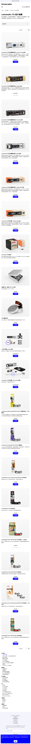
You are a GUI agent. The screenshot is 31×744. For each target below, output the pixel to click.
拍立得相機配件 (5, 680)
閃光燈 (3, 706)
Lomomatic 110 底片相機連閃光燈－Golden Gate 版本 (12, 187)
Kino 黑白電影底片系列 (6, 691)
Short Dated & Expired (6, 695)
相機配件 (3, 664)
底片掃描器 (4, 690)
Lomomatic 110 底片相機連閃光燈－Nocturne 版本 (12, 119)
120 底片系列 (4, 687)
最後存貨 (3, 699)
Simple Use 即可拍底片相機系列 (8, 662)
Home (2, 10)
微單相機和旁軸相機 (5, 671)
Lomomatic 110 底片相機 (6, 665)
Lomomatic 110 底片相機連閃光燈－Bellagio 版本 (11, 86)
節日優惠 (3, 700)
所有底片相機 (4, 654)
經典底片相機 (4, 657)
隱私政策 (6, 737)
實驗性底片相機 (5, 658)
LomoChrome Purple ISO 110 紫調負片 (11, 445)
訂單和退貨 (15, 723)
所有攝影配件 (4, 705)
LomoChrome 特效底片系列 (7, 693)
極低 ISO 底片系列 (5, 694)
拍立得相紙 (4, 679)
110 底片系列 (4, 689)
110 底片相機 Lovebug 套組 (7, 349)
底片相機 (6, 10)
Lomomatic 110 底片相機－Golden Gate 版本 (11, 221)
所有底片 (3, 685)
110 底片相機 (4, 660)
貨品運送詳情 (15, 718)
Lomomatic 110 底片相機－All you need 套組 (10, 380)
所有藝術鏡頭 (4, 668)
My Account (15, 721)
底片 (2, 683)
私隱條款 (15, 717)
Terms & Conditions (15, 715)
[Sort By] (22, 30)
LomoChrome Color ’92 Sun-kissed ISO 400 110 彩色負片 (14, 477)
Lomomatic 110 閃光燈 (6, 254)
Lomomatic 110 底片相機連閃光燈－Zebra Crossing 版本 (13, 52)
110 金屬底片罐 (4, 318)
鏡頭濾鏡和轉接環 (5, 674)
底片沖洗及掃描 (5, 708)
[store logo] (15, 4)
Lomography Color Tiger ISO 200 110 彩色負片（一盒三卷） (14, 539)
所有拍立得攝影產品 (5, 681)
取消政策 (15, 720)
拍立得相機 (3, 676)
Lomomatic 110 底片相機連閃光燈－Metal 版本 (11, 153)
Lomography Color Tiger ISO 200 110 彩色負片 (11, 635)
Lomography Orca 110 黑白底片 (8, 508)
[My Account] (25, 7)
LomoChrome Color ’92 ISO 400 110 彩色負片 (11, 572)
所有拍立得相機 (5, 677)
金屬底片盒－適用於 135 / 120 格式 (8, 287)
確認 (15, 741)
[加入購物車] (15, 62)
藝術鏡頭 (3, 667)
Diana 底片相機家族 (5, 661)
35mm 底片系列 (5, 686)
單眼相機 (3, 670)
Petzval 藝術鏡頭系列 (6, 672)
